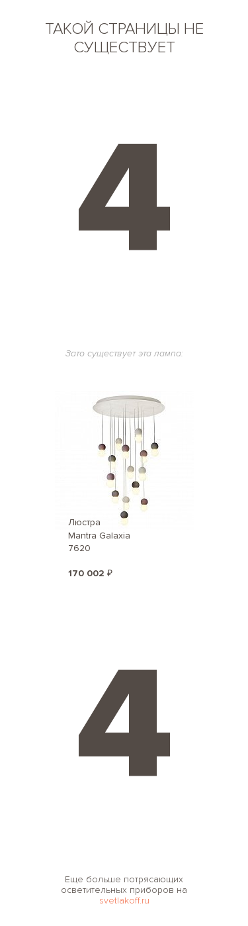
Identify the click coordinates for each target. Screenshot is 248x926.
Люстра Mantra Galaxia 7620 (99, 535)
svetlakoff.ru (124, 900)
